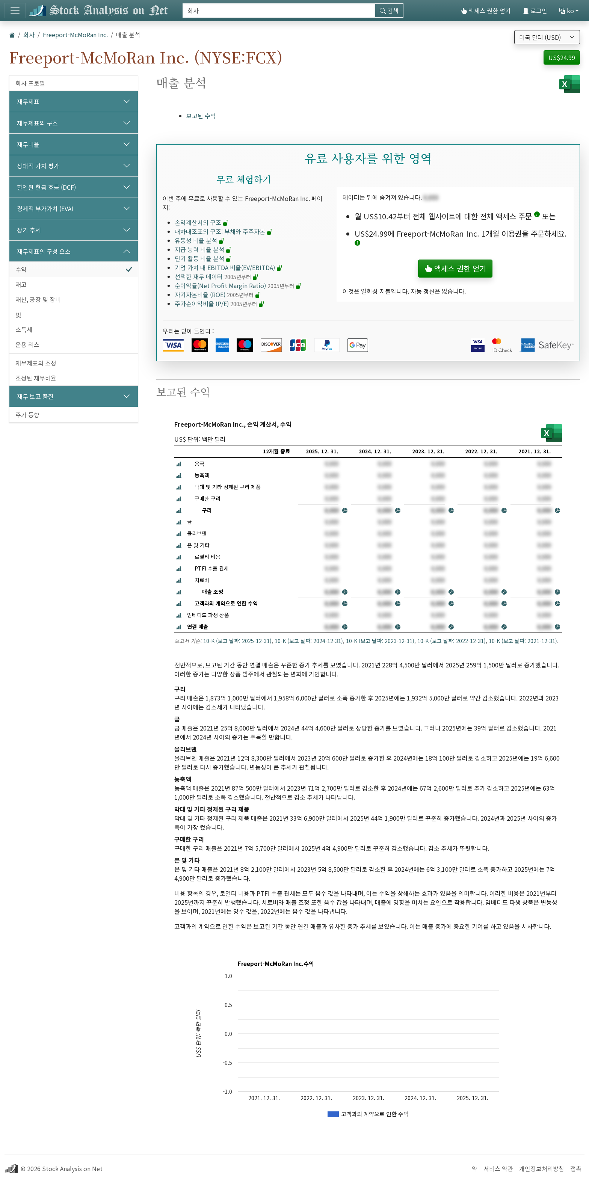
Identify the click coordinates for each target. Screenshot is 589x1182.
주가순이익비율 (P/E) (219, 303)
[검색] (279, 10)
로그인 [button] (535, 10)
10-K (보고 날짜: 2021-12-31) (523, 641)
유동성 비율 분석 (200, 240)
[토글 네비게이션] (15, 10)
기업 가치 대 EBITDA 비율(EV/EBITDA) (228, 267)
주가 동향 (27, 414)
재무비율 (28, 144)
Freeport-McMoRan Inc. (75, 34)
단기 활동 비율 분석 (203, 258)
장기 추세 (29, 229)
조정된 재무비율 (35, 377)
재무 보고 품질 (35, 396)
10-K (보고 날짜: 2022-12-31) (451, 641)
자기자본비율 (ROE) (218, 294)
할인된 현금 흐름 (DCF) (46, 187)
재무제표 (28, 101)
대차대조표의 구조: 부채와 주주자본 (224, 231)
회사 (29, 34)
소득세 (23, 329)
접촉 (575, 1168)
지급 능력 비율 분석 (203, 249)
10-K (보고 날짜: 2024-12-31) (309, 641)
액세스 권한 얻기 (486, 10)
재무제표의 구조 (37, 122)
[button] (537, 216)
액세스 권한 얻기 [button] (455, 268)
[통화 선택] (547, 37)
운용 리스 (27, 344)
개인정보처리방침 (541, 1168)
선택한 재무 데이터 (216, 276)
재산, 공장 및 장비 (38, 299)
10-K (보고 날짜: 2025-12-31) (237, 641)
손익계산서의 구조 (202, 222)
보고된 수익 (201, 115)
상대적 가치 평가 (38, 165)
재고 (21, 284)
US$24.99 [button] (561, 57)
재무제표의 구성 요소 (44, 251)
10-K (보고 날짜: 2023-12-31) (380, 641)
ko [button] (566, 10)
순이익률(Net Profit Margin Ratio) (238, 285)
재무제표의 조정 (35, 362)
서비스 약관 (498, 1168)
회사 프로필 (30, 83)
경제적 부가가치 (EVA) (45, 208)
